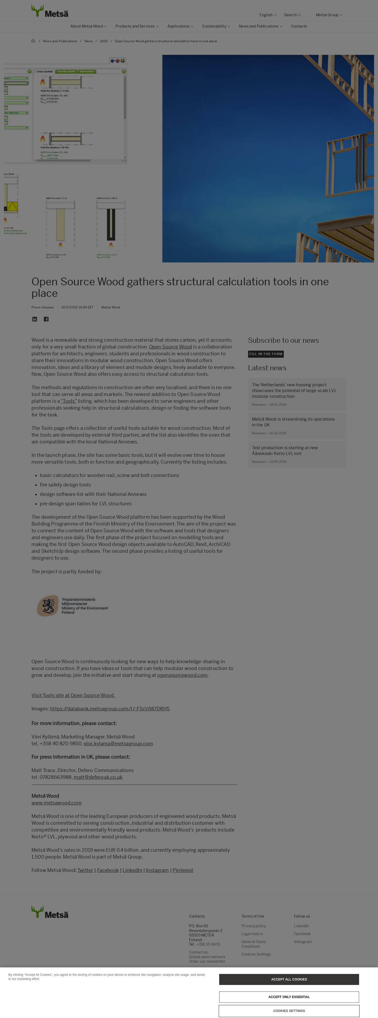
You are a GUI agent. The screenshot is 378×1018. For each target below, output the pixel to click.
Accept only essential (289, 1009)
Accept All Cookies (289, 991)
